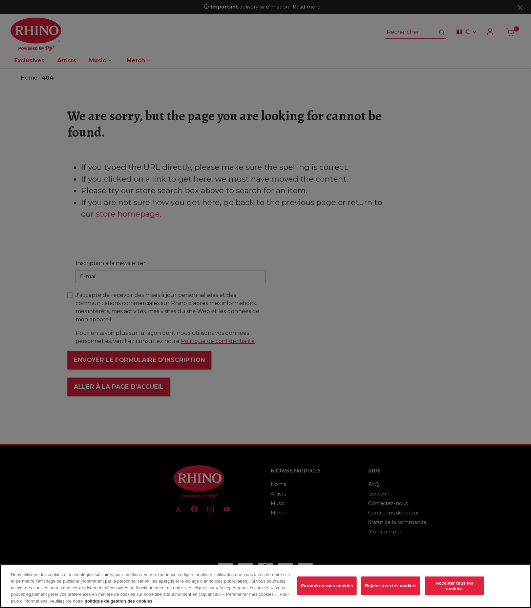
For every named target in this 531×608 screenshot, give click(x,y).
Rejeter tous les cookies (391, 590)
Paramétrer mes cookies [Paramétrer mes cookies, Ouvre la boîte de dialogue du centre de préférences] (327, 590)
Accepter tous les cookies (454, 590)
